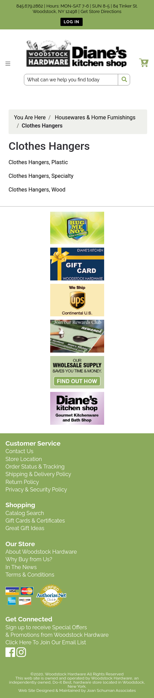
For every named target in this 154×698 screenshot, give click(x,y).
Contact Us (19, 451)
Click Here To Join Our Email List (45, 642)
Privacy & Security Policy (36, 489)
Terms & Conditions (29, 574)
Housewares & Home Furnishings (95, 117)
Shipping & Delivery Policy (38, 474)
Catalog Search (24, 513)
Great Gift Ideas (24, 528)
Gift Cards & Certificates (35, 520)
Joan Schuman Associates (111, 690)
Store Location (23, 459)
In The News (21, 567)
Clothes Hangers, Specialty (41, 176)
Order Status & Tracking (35, 466)
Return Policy (22, 482)
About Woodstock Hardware (41, 552)
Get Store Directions (101, 11)
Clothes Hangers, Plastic (38, 162)
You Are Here (30, 117)
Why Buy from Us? (28, 559)
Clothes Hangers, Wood (37, 189)
